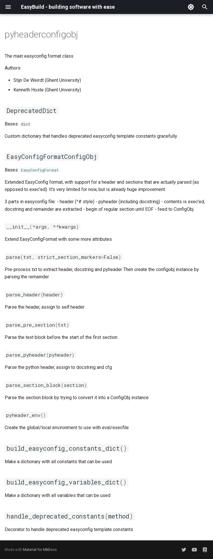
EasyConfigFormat (40, 170)
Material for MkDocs (40, 549)
